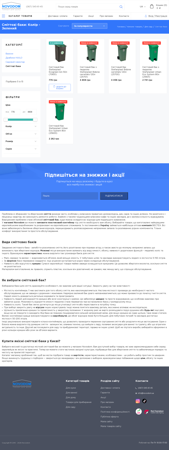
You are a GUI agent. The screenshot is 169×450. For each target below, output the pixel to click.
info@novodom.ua (144, 393)
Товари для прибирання (78, 402)
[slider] (6, 119)
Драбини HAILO (14, 58)
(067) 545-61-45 (34, 7)
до (24, 112)
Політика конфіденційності (115, 412)
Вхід (150, 16)
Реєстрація (161, 16)
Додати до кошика (61, 88)
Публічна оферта (110, 417)
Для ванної (71, 393)
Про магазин (106, 16)
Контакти (124, 16)
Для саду (149, 27)
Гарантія (77, 16)
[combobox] (144, 7)
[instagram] (137, 401)
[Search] (121, 6)
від (7, 112)
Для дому (71, 398)
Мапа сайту (106, 422)
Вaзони (9, 54)
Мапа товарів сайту (111, 426)
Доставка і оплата (57, 16)
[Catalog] (17, 16)
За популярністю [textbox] (83, 26)
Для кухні (71, 388)
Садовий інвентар (15, 62)
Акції (91, 16)
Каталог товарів (134, 27)
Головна (121, 27)
